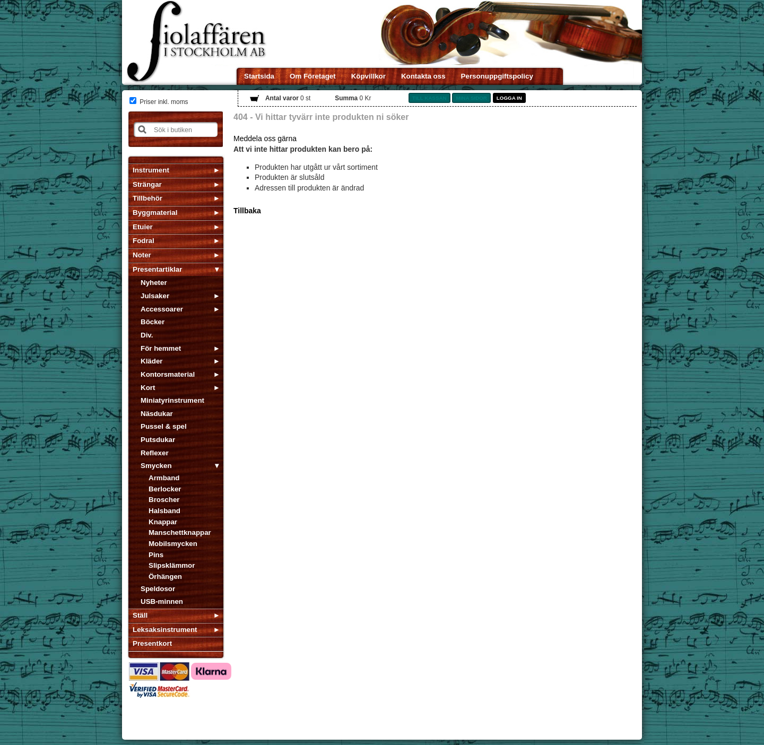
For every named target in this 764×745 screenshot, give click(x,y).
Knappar (163, 522)
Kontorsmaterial (168, 374)
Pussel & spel (164, 426)
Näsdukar (157, 414)
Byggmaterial (155, 212)
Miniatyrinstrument (172, 400)
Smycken (156, 466)
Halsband (164, 511)
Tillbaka (247, 210)
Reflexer (155, 453)
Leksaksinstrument (165, 630)
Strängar (147, 184)
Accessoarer (162, 309)
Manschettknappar (180, 532)
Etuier (143, 227)
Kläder (151, 361)
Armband (164, 478)
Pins (156, 555)
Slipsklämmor (172, 565)
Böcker (152, 322)
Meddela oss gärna (265, 138)
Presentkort (152, 643)
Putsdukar (158, 440)
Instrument (151, 170)
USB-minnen (162, 601)
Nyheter (154, 283)
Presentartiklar (157, 269)
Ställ (140, 615)
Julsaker (155, 296)
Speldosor (158, 589)
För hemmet (161, 348)
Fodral (143, 241)
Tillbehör (147, 198)
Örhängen (165, 577)
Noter (142, 255)
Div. (147, 335)
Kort (148, 388)
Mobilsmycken (173, 544)
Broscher (164, 500)
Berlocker (165, 489)
